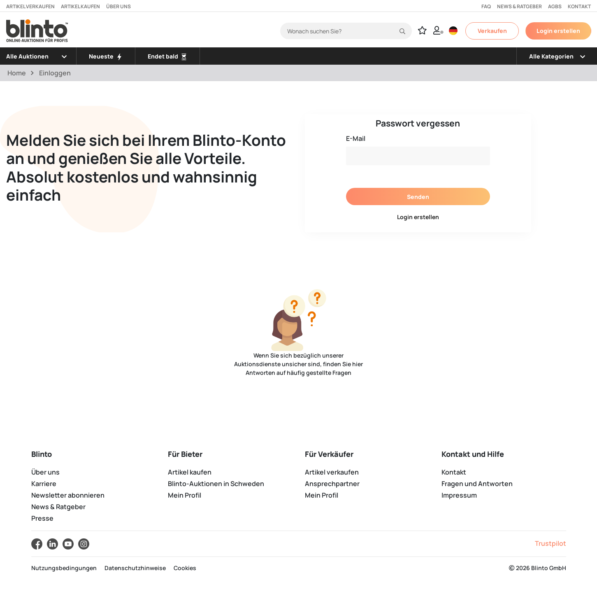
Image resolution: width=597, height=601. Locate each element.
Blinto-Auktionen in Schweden (216, 483)
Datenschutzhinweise (135, 568)
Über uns (118, 6)
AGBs (555, 6)
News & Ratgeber (519, 6)
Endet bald (167, 56)
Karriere (43, 483)
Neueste (106, 56)
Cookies (185, 568)
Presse (42, 518)
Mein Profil (184, 495)
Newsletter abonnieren (68, 495)
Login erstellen (558, 31)
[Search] (346, 31)
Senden (418, 197)
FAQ (486, 6)
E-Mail (355, 138)
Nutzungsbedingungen (64, 568)
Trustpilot (550, 543)
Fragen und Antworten (477, 483)
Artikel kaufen (80, 6)
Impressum (459, 495)
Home (16, 72)
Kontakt (579, 6)
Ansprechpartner (332, 483)
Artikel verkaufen (30, 6)
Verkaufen (492, 31)
